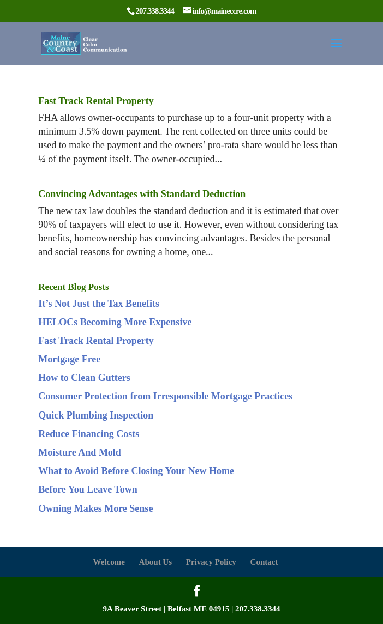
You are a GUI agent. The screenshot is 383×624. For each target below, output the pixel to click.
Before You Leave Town (87, 489)
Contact (264, 562)
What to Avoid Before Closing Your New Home (136, 470)
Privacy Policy (211, 562)
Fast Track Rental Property (95, 100)
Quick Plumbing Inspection (95, 415)
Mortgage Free (69, 359)
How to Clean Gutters (84, 377)
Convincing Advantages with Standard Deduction (142, 194)
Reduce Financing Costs (88, 433)
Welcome (109, 562)
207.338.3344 (257, 608)
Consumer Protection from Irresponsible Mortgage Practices (165, 396)
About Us (155, 562)
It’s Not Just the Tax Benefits (98, 303)
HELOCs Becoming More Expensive (115, 322)
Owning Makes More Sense (95, 508)
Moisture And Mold (79, 452)
